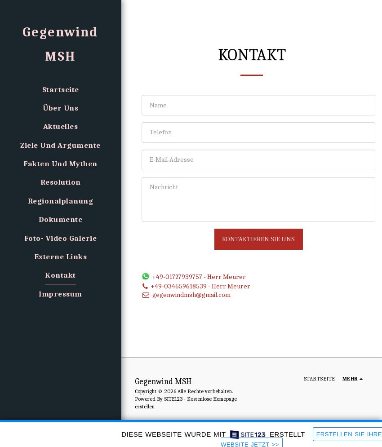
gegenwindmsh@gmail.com (186, 295)
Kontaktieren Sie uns (258, 239)
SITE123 (173, 399)
